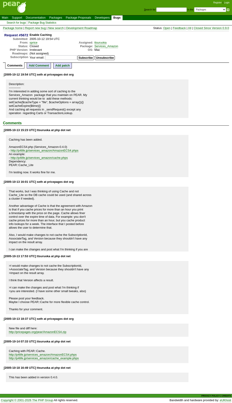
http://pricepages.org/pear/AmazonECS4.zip (37, 332)
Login (227, 2)
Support (17, 17)
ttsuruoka (100, 42)
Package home (13, 28)
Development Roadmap (81, 28)
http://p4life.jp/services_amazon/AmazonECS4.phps (44, 150)
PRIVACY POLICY (210, 395)
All (189, 28)
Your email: (37, 57)
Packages (55, 17)
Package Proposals (78, 17)
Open (166, 28)
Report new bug (35, 28)
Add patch (62, 65)
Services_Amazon (106, 46)
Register (217, 2)
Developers (102, 17)
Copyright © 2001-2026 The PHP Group (27, 400)
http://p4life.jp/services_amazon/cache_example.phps (44, 358)
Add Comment (39, 65)
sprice (34, 42)
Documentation (36, 17)
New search (56, 28)
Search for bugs (16, 22)
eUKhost (225, 400)
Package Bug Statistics (42, 22)
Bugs (117, 17)
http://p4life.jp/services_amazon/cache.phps (39, 157)
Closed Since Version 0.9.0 (211, 28)
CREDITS (226, 395)
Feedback (179, 28)
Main (5, 17)
